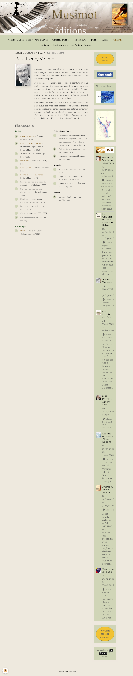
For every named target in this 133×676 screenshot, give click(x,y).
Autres (105, 40)
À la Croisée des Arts (106, 315)
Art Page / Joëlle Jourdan (108, 490)
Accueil (11, 40)
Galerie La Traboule (107, 281)
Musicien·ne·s (59, 45)
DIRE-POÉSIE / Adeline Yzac (107, 401)
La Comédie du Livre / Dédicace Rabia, (107, 220)
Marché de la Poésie (108, 571)
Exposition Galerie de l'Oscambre (107, 161)
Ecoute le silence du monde (31, 175)
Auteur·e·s (118, 40)
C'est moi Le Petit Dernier (30, 144)
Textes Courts (80, 40)
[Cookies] (5, 671)
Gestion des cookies (66, 672)
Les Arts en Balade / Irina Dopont (107, 438)
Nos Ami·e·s (76, 45)
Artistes (45, 45)
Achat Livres (105, 59)
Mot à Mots (25, 161)
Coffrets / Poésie (60, 40)
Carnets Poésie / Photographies (32, 40)
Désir (22, 231)
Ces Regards (26, 168)
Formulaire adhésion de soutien (105, 634)
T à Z (40, 53)
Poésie (94, 40)
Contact (88, 45)
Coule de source (27, 137)
